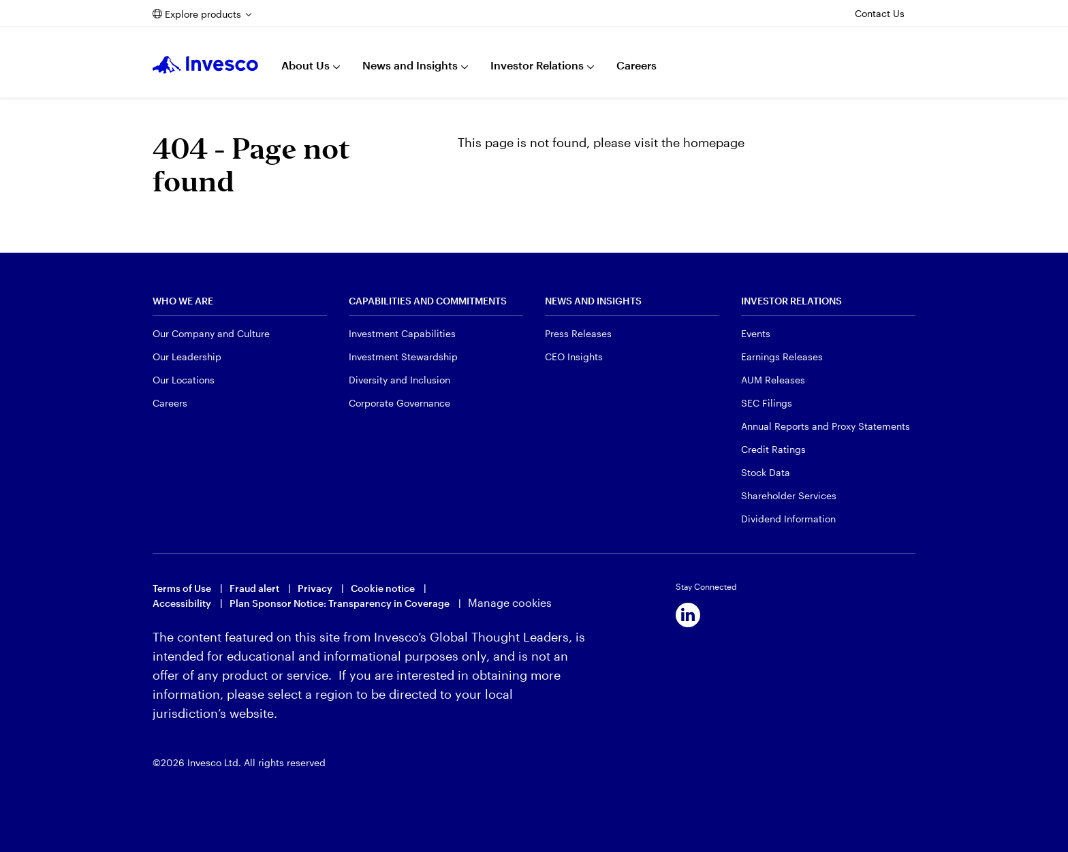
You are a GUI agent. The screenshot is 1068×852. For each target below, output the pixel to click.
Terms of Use (182, 588)
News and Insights (410, 65)
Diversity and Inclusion (399, 379)
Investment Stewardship (403, 356)
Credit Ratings (773, 449)
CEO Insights (574, 356)
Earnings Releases (782, 356)
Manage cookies (510, 602)
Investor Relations (537, 65)
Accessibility (182, 603)
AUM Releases (773, 379)
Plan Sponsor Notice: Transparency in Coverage (340, 603)
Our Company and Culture (211, 333)
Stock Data (765, 472)
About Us (305, 65)
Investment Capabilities (402, 333)
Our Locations (184, 379)
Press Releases (578, 333)
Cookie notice (383, 588)
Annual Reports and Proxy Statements (825, 426)
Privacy (315, 588)
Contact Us (880, 13)
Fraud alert (254, 588)
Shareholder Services (788, 495)
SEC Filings (766, 403)
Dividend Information (788, 518)
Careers (636, 65)
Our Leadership (187, 356)
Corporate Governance (399, 403)
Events (755, 333)
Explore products (203, 14)
